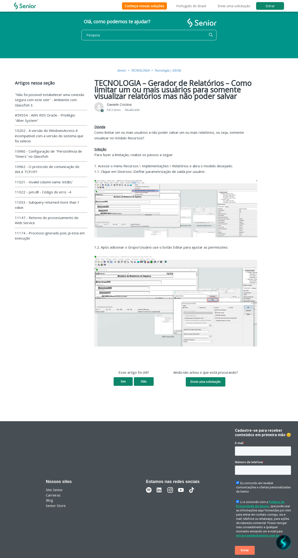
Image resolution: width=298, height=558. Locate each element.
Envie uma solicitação (234, 6)
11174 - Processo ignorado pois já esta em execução (50, 236)
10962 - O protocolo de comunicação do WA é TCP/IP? (47, 169)
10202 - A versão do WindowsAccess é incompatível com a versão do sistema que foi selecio (49, 135)
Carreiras (53, 495)
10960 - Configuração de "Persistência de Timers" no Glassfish (48, 154)
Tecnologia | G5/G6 (167, 70)
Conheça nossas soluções (144, 6)
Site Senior (54, 489)
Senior (121, 70)
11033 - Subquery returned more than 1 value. (47, 205)
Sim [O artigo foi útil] (123, 381)
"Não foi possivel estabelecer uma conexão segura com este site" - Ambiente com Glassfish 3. (49, 99)
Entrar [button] (270, 6)
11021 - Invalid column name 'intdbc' (44, 182)
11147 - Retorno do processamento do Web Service (46, 220)
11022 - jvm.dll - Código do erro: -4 (43, 192)
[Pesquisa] (149, 35)
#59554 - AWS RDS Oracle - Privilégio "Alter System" (45, 118)
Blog (49, 500)
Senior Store (56, 505)
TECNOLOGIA (140, 70)
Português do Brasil (191, 6)
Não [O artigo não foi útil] (144, 381)
